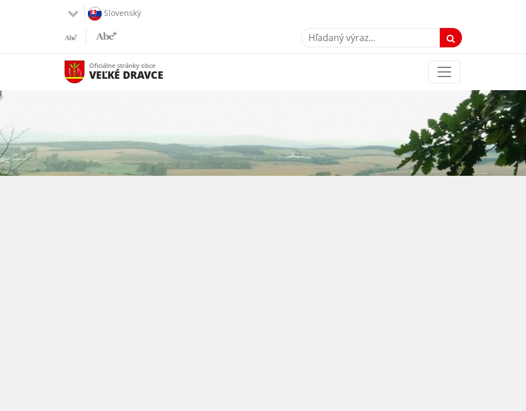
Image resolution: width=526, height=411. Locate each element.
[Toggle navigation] (444, 72)
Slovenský (114, 14)
